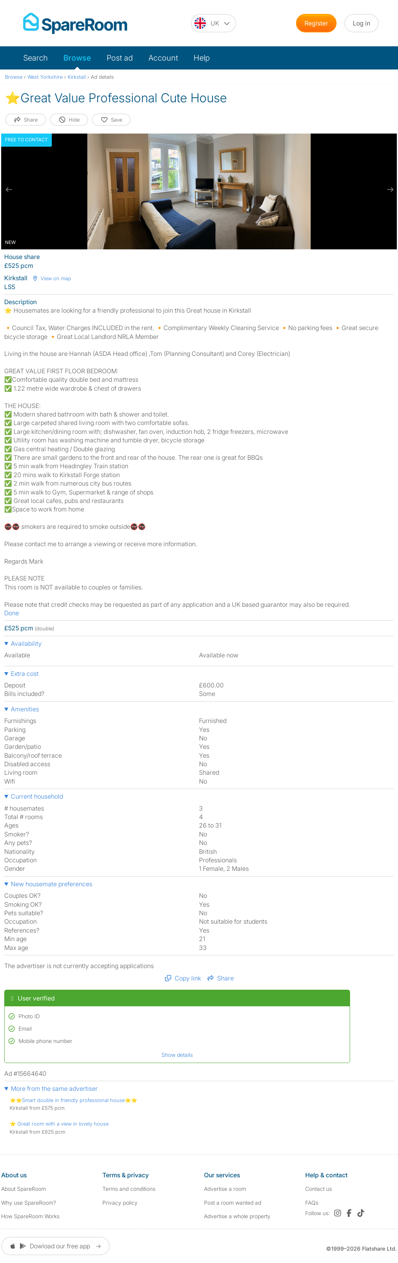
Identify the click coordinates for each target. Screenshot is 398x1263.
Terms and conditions (128, 1188)
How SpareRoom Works (30, 1216)
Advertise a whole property (237, 1216)
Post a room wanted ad (232, 1202)
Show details (177, 1054)
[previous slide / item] (9, 189)
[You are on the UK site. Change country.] (213, 23)
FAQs (311, 1202)
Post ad (120, 58)
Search (35, 58)
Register (316, 23)
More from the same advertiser (54, 1088)
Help (202, 58)
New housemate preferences (51, 884)
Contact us (318, 1188)
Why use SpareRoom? (28, 1202)
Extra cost (25, 673)
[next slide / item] (389, 189)
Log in (361, 23)
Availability (26, 643)
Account (163, 58)
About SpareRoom (23, 1188)
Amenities (25, 709)
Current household (37, 796)
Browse (77, 58)
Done (11, 613)
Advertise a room (225, 1188)
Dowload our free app (55, 1246)
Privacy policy (120, 1202)
